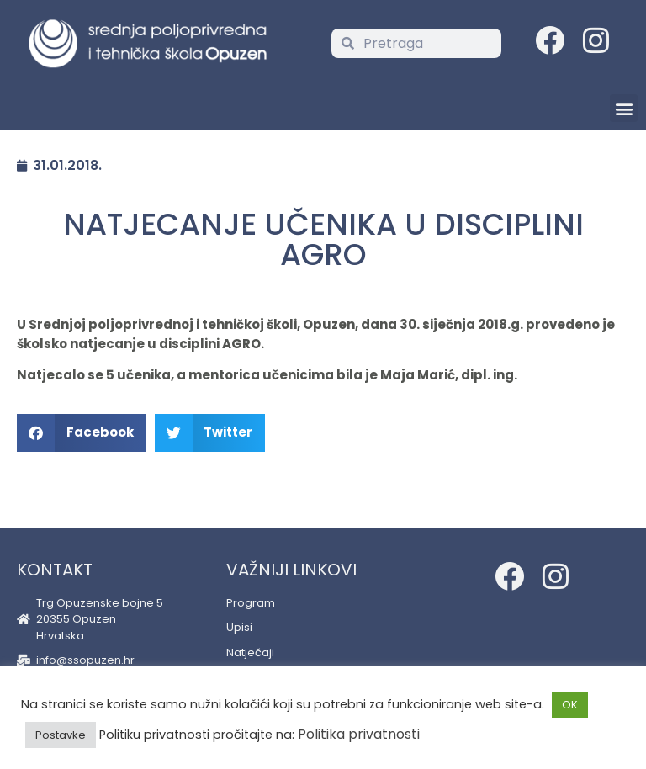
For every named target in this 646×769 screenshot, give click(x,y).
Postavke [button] (60, 735)
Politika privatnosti (359, 734)
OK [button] (570, 705)
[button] (624, 108)
